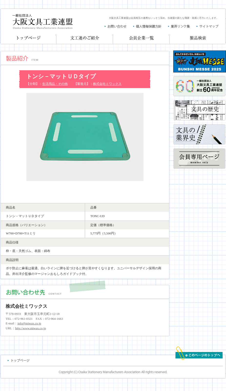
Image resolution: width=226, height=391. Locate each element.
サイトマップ (207, 26)
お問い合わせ (119, 26)
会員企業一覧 (141, 38)
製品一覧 (198, 38)
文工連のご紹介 (85, 38)
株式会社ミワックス (107, 84)
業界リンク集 (182, 26)
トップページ (28, 38)
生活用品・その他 (55, 84)
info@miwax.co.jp (29, 323)
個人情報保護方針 (150, 26)
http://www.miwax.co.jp (30, 328)
